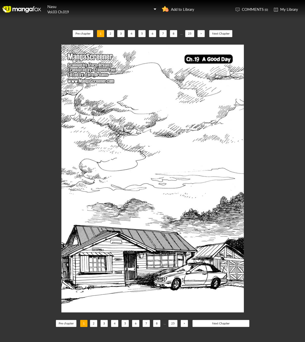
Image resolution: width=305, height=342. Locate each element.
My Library (289, 9)
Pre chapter (82, 33)
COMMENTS (255, 9)
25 (189, 33)
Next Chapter (221, 33)
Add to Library (182, 9)
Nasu (51, 6)
